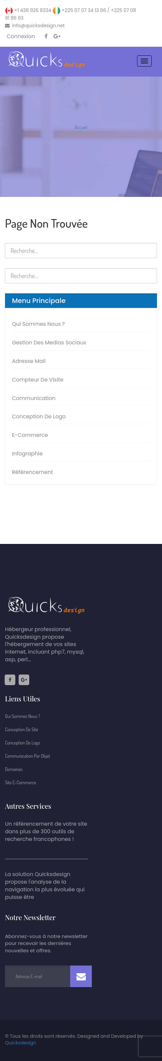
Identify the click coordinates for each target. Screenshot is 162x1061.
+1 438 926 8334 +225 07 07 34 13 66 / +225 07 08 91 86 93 (70, 14)
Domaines (14, 769)
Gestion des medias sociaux (49, 342)
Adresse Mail (29, 361)
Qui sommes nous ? (38, 324)
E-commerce (30, 435)
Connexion (21, 36)
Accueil (81, 127)
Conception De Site (21, 729)
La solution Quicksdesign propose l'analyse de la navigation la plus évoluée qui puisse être (44, 886)
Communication (34, 398)
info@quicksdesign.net (35, 25)
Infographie (27, 453)
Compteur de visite (37, 379)
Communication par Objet (27, 756)
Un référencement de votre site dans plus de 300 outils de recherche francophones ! (46, 831)
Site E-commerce (20, 782)
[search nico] (81, 250)
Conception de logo (39, 416)
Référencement (32, 472)
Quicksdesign (20, 1042)
